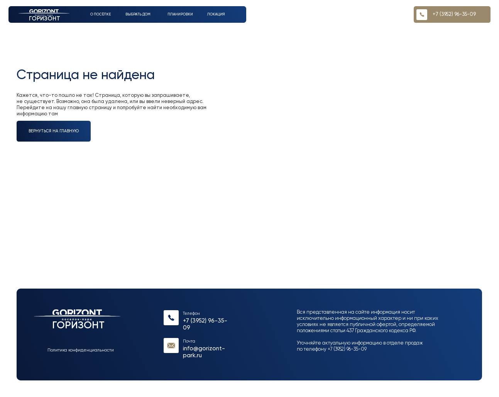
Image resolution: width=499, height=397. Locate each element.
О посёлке (100, 14)
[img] (171, 317)
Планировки (180, 14)
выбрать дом (138, 14)
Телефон (191, 314)
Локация (216, 14)
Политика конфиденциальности (80, 350)
